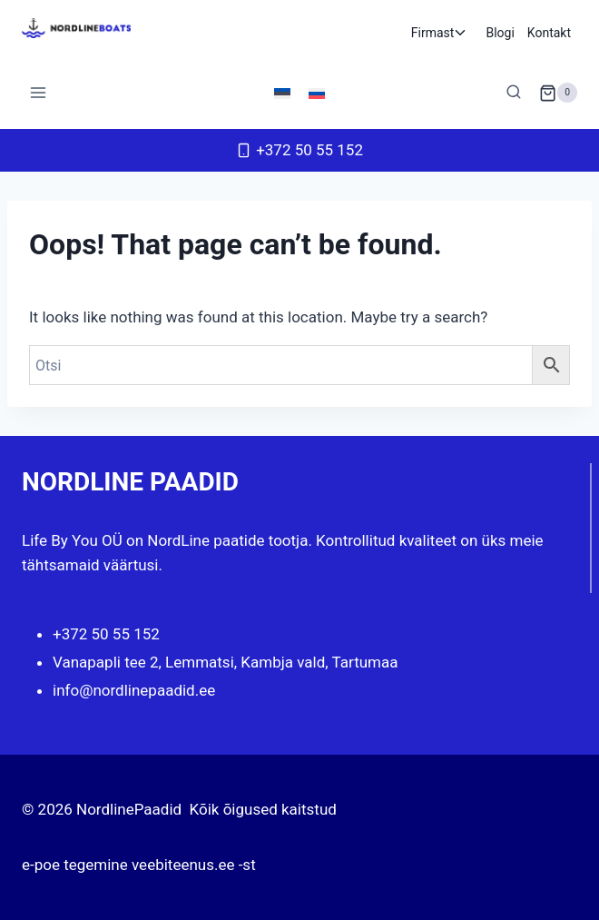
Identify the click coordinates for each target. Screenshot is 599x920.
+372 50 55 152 (106, 634)
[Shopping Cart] (558, 93)
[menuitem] (282, 92)
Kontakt (549, 32)
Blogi (500, 32)
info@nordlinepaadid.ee (134, 690)
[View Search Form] (513, 92)
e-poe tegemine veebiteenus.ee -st (139, 865)
